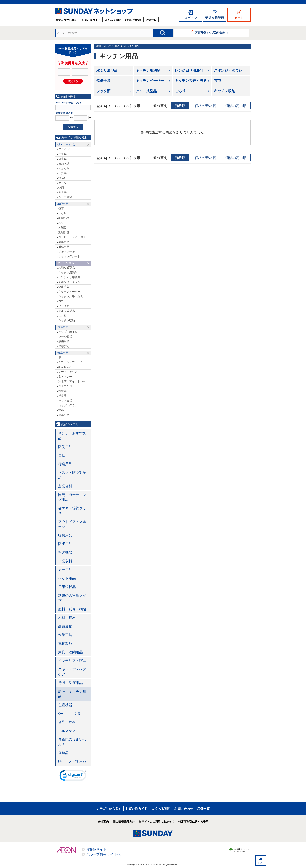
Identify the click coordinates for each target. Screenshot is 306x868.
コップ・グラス (67, 405)
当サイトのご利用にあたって (156, 821)
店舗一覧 (151, 19)
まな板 (62, 213)
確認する (73, 81)
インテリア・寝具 (72, 661)
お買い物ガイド (91, 19)
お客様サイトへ (98, 849)
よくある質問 (113, 19)
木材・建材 (67, 618)
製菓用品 (63, 241)
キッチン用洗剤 (148, 70)
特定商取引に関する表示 (193, 821)
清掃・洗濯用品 (70, 683)
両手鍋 (62, 158)
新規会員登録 (214, 17)
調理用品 (62, 203)
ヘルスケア (67, 731)
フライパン (65, 149)
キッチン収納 (224, 91)
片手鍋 (62, 153)
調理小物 (63, 218)
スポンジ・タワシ (228, 70)
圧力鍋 (62, 173)
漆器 (61, 410)
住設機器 (65, 705)
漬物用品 (63, 341)
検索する (73, 127)
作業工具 (65, 635)
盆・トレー (65, 376)
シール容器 (65, 336)
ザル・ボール (66, 251)
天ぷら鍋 (63, 168)
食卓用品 (62, 352)
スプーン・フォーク (70, 362)
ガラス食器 (65, 400)
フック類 (103, 91)
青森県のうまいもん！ (72, 741)
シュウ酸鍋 (65, 197)
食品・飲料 (67, 722)
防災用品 (65, 447)
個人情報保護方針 (124, 821)
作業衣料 (65, 561)
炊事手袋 (103, 81)
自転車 (63, 455)
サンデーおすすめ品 (72, 435)
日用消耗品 (67, 587)
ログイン (190, 17)
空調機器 (65, 552)
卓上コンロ (65, 386)
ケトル (62, 182)
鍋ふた (62, 177)
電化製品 (65, 643)
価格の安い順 (205, 106)
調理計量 (63, 232)
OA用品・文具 (69, 713)
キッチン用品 (131, 46)
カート (239, 17)
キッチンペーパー (150, 81)
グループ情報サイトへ (103, 854)
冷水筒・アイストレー (72, 381)
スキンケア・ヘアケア (72, 671)
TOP (260, 862)
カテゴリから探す (66, 19)
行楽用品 (65, 464)
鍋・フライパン (66, 144)
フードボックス (67, 371)
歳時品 (63, 753)
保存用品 (62, 327)
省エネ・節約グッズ (72, 510)
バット (62, 222)
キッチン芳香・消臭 (190, 81)
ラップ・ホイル (67, 331)
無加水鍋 (63, 163)
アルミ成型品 (146, 91)
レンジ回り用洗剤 (189, 70)
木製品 (62, 227)
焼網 (61, 187)
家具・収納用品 (70, 652)
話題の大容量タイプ (72, 598)
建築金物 (65, 626)
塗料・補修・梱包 (72, 609)
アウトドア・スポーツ (72, 524)
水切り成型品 (106, 70)
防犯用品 (65, 544)
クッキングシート (69, 256)
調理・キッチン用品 (107, 46)
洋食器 (62, 395)
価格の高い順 (235, 106)
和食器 (62, 391)
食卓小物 (63, 414)
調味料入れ (65, 367)
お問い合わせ (133, 19)
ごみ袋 (180, 91)
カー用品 (65, 570)
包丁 (61, 208)
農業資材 (65, 486)
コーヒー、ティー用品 (72, 237)
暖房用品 (65, 535)
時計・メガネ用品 (72, 761)
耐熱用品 (63, 246)
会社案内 (103, 821)
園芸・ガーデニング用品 (72, 497)
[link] (73, 776)
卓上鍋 (62, 192)
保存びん (63, 346)
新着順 (180, 106)
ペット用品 (67, 578)
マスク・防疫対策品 (72, 475)
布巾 (217, 81)
